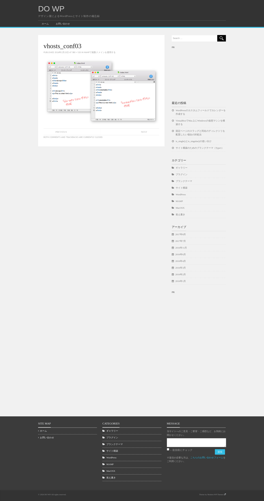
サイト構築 (181, 187)
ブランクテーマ (184, 181)
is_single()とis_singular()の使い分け (193, 141)
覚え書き (180, 214)
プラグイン (181, 174)
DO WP (51, 8)
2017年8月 (180, 234)
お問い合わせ (63, 23)
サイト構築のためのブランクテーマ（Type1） (200, 148)
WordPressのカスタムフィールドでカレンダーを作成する (201, 112)
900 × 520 (76, 52)
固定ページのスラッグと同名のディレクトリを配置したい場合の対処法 (200, 133)
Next (144, 131)
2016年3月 (180, 267)
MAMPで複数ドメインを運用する (100, 52)
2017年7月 (180, 241)
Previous (61, 131)
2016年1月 (180, 281)
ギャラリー (181, 167)
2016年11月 (181, 247)
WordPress (181, 194)
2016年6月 (180, 254)
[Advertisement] (199, 71)
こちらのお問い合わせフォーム (206, 457)
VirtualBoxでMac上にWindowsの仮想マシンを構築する (200, 122)
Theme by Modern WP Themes (212, 494)
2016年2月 (180, 274)
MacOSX (180, 207)
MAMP (179, 201)
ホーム (45, 23)
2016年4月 (180, 261)
